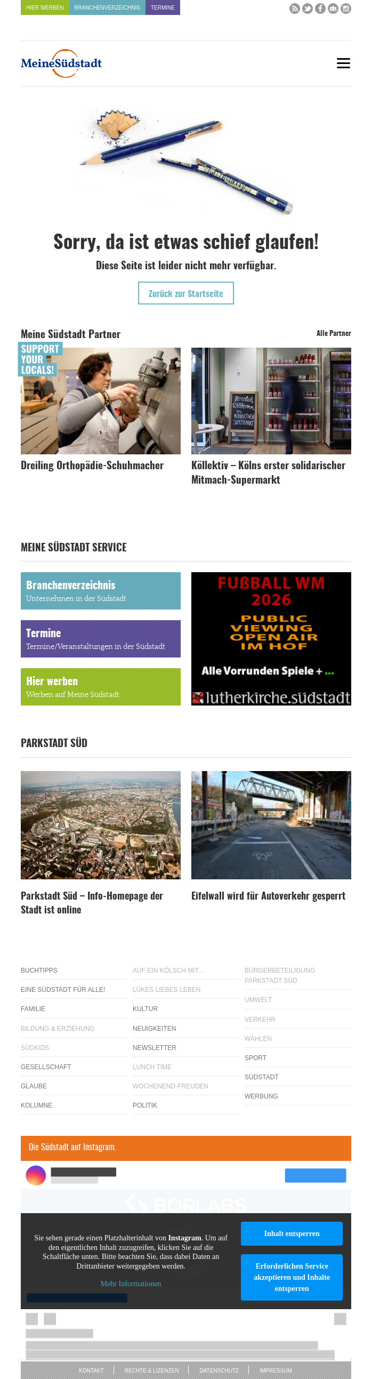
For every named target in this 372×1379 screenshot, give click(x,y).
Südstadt (262, 1077)
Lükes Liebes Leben (166, 989)
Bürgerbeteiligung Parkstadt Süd (280, 975)
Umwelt (258, 1000)
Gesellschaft (46, 1067)
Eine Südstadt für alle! (63, 989)
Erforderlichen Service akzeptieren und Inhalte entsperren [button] (292, 1277)
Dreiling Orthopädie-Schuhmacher (92, 466)
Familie (33, 1009)
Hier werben (45, 8)
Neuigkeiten (154, 1028)
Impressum (276, 1371)
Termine (163, 8)
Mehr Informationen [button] (131, 1284)
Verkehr (260, 1019)
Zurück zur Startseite (186, 294)
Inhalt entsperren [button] (291, 1234)
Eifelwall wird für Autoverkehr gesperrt (268, 897)
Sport (255, 1058)
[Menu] (343, 63)
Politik (145, 1105)
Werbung (261, 1096)
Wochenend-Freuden (170, 1086)
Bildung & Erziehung (58, 1028)
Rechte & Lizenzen (152, 1371)
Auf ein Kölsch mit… (169, 970)
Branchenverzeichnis (107, 8)
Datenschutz (219, 1371)
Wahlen (258, 1039)
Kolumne (36, 1105)
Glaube (34, 1086)
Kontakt (91, 1371)
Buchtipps (39, 970)
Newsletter (154, 1048)
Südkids (35, 1048)
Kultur (145, 1009)
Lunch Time (152, 1067)
